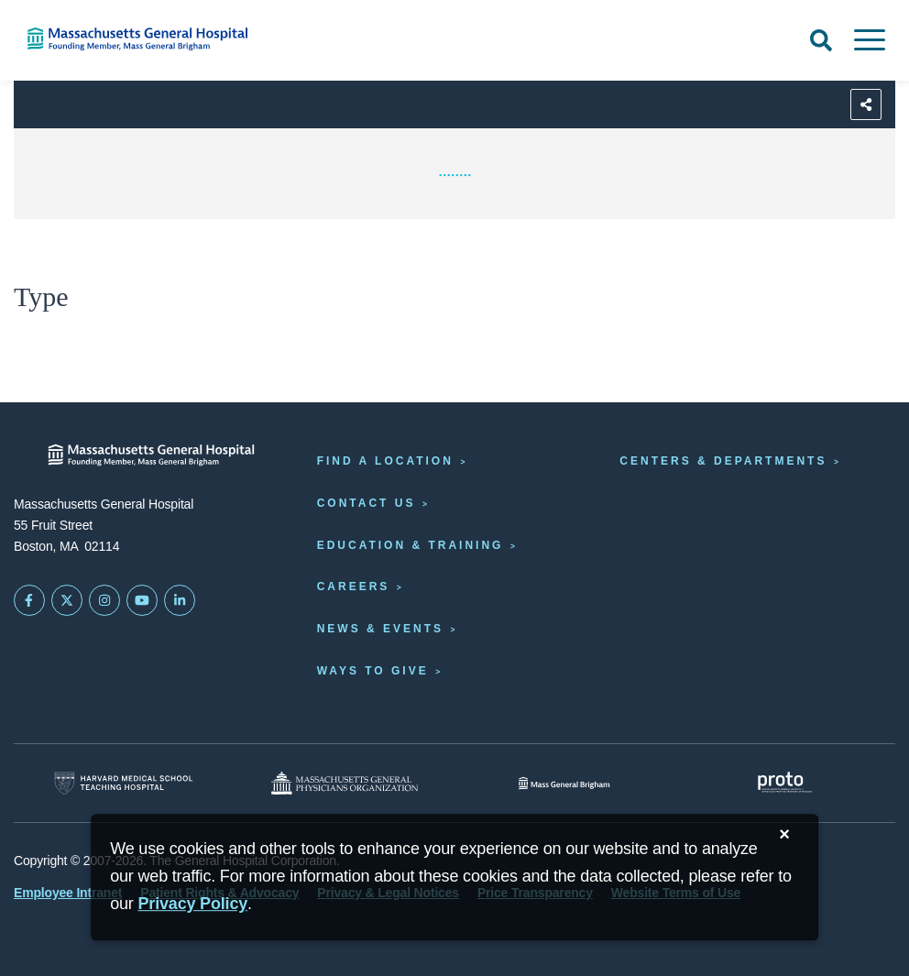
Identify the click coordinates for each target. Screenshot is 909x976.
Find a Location (385, 461)
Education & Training (410, 545)
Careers (353, 586)
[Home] (189, 38)
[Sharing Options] (866, 104)
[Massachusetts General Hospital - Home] (152, 455)
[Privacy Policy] (193, 904)
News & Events (380, 628)
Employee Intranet (68, 892)
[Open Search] (821, 40)
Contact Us (366, 503)
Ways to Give (373, 670)
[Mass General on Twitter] (66, 600)
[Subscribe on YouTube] (142, 600)
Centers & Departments (723, 461)
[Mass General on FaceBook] (29, 600)
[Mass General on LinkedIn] (179, 600)
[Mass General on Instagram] (104, 600)
